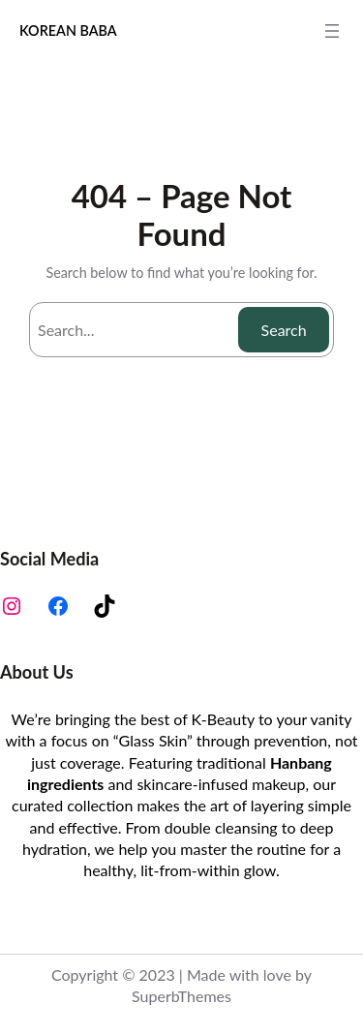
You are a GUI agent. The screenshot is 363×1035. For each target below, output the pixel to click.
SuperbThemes (181, 996)
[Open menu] (332, 31)
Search (284, 329)
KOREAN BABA (68, 30)
